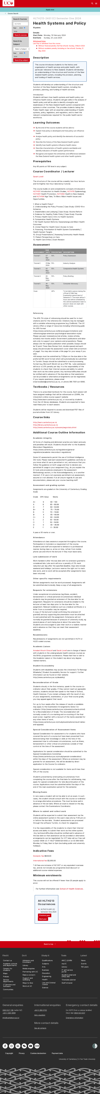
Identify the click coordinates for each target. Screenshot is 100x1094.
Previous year (44, 915)
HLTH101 (36, 191)
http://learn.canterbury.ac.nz (45, 422)
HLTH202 (61, 194)
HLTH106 (40, 196)
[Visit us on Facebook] (5, 1046)
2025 (21, 28)
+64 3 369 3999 (9, 1013)
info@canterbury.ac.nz (11, 1018)
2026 (15, 31)
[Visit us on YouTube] (30, 1046)
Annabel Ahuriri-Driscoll (43, 650)
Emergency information (74, 1018)
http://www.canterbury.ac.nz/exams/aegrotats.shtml (54, 427)
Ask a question (39, 1015)
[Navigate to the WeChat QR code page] (24, 1046)
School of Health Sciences (71, 889)
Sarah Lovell (38, 177)
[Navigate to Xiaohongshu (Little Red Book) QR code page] (37, 1046)
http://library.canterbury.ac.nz (45, 425)
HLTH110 (70, 191)
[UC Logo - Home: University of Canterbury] (8, 3)
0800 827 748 (8, 1010)
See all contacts (40, 1028)
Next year (43, 919)
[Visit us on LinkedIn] (17, 1046)
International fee (40, 861)
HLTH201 (37, 194)
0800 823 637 (79, 1013)
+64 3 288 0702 (40, 1010)
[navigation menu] (96, 3)
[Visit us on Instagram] (11, 1046)
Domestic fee (38, 856)
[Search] (92, 4)
